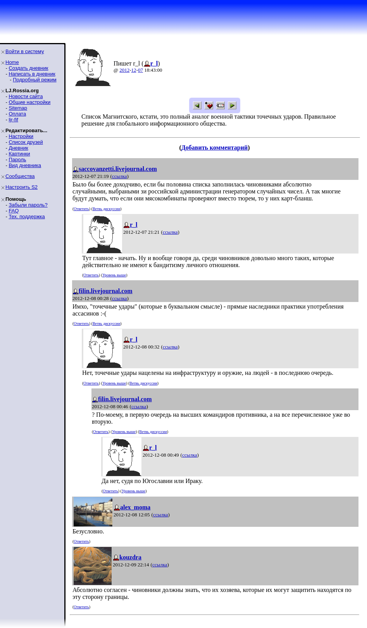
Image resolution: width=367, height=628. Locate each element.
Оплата (17, 114)
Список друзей (26, 142)
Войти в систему (24, 51)
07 (140, 70)
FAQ (14, 211)
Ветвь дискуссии (106, 209)
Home (12, 62)
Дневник (18, 148)
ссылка (119, 176)
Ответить (81, 209)
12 (133, 70)
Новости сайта (26, 96)
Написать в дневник (32, 74)
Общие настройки (29, 102)
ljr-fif (13, 119)
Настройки (21, 136)
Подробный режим (34, 80)
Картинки (19, 154)
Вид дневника (25, 165)
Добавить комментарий (214, 147)
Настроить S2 (21, 187)
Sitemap (18, 108)
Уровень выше (114, 275)
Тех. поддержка (27, 216)
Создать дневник (28, 68)
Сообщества (20, 176)
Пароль (17, 159)
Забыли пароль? (28, 205)
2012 (124, 70)
